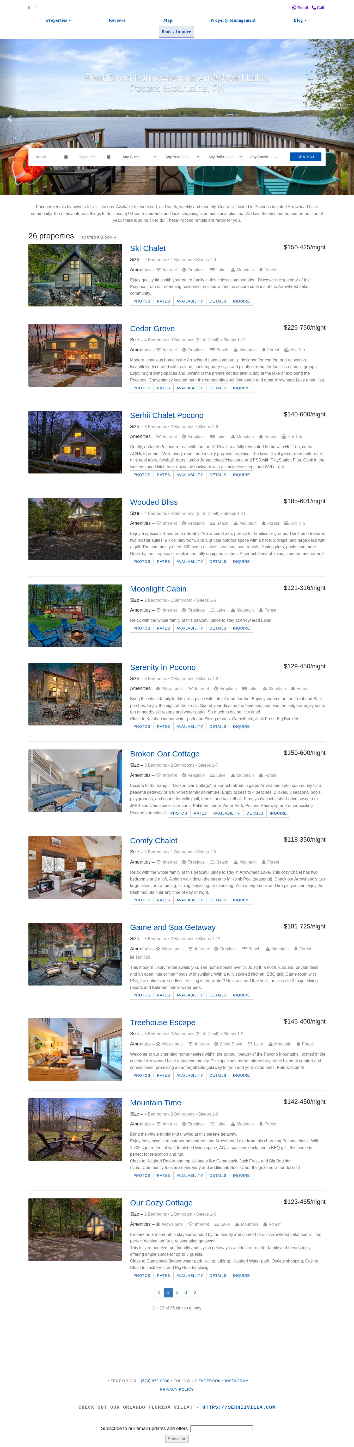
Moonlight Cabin (158, 588)
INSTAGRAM (237, 1381)
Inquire (241, 301)
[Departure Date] (91, 156)
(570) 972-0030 (155, 1381)
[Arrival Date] (48, 156)
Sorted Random (99, 237)
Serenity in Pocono (163, 667)
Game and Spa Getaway (173, 927)
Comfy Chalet (154, 840)
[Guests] (137, 156)
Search (305, 157)
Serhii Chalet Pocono (167, 415)
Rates (163, 301)
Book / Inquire (176, 31)
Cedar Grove (152, 328)
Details (218, 301)
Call (318, 7)
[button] (9, 117)
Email (300, 7)
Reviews (117, 20)
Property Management (233, 20)
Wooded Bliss (154, 502)
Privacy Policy (177, 1389)
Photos (141, 301)
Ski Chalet (148, 248)
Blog (298, 20)
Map (167, 20)
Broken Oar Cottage (165, 753)
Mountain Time (155, 1102)
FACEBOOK (210, 1381)
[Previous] (159, 1292)
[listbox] (177, 117)
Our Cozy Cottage (161, 1202)
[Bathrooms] (223, 156)
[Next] (194, 1292)
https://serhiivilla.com (239, 1407)
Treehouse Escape (163, 1022)
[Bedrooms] (180, 156)
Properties (56, 20)
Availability (190, 301)
